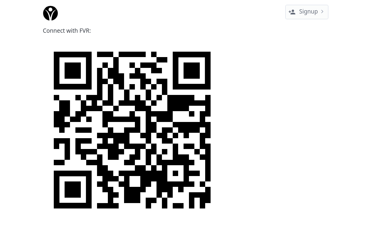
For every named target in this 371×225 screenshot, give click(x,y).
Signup (303, 12)
